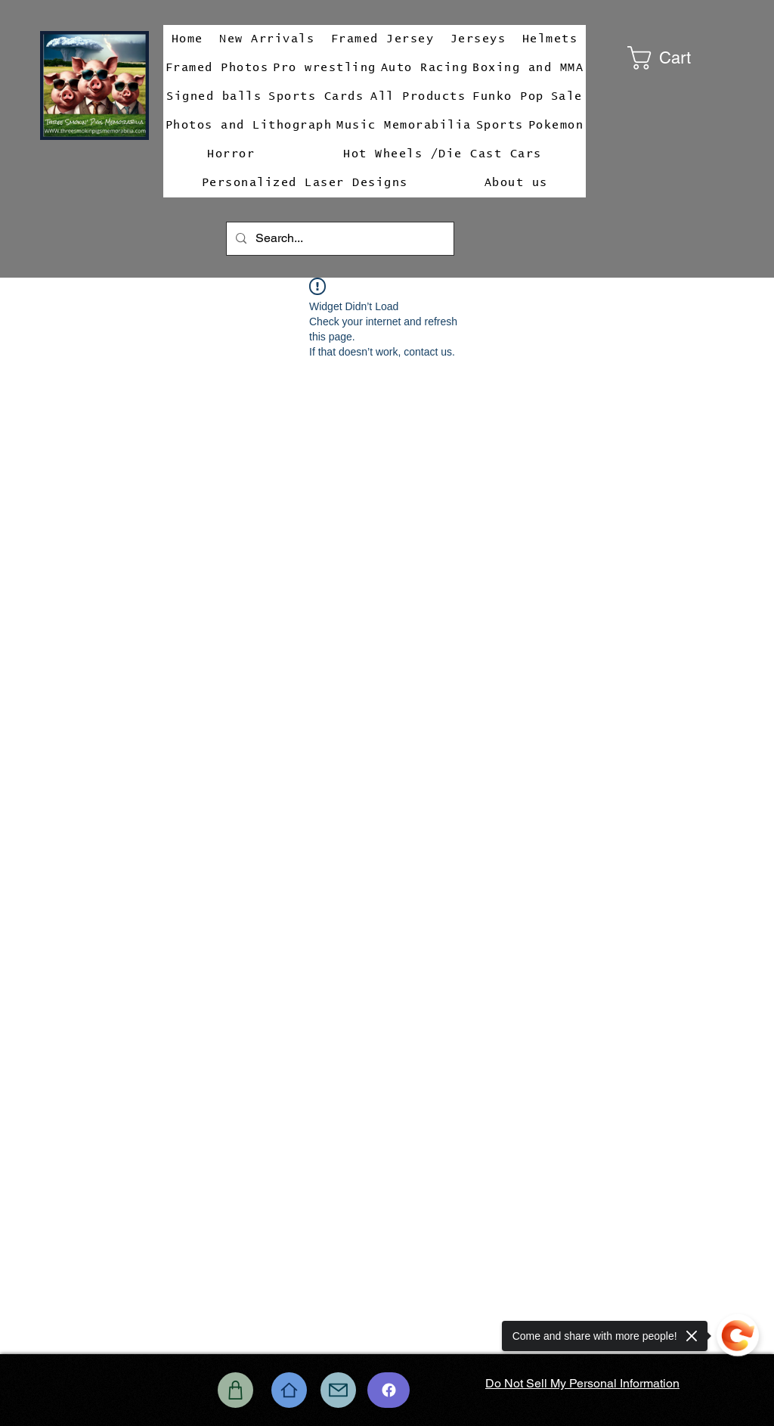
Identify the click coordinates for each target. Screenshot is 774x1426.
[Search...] (338, 238)
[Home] (289, 1390)
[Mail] (338, 1390)
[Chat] (388, 1390)
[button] (681, 58)
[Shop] (235, 1390)
